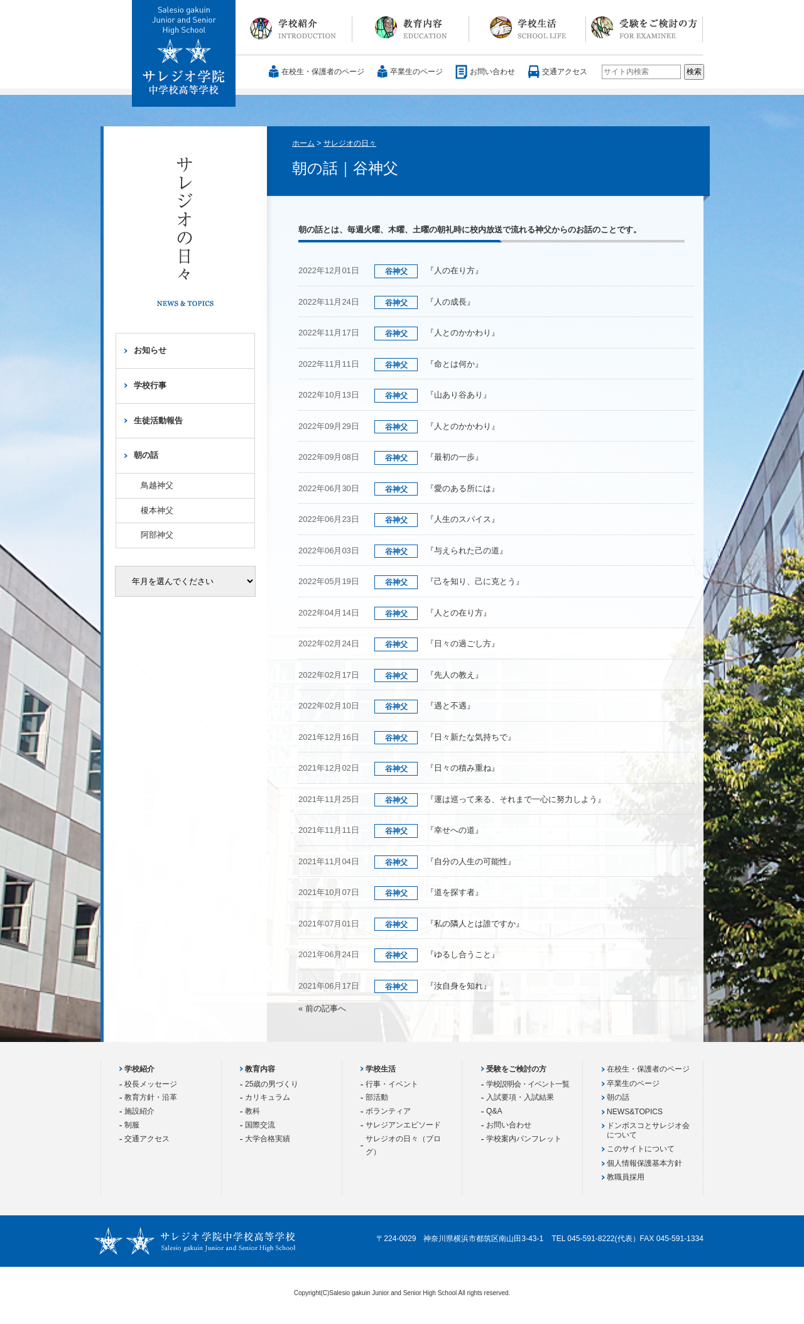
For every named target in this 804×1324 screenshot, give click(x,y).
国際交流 (260, 1125)
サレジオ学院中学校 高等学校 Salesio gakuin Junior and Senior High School (184, 54)
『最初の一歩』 (454, 457)
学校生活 (527, 27)
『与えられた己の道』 (467, 550)
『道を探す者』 (454, 892)
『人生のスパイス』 (462, 519)
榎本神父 (157, 510)
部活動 (377, 1097)
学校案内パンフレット (524, 1138)
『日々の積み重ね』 (462, 768)
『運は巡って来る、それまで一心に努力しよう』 (516, 799)
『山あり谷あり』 (458, 394)
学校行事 (150, 385)
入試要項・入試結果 (520, 1097)
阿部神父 (157, 535)
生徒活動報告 (158, 420)
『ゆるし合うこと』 (462, 954)
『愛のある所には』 (462, 488)
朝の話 (146, 455)
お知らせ (150, 350)
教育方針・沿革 (150, 1097)
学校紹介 (294, 27)
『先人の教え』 (454, 675)
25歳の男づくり (271, 1084)
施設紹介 (139, 1111)
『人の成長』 (454, 302)
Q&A (494, 1111)
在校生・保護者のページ (322, 71)
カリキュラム (267, 1097)
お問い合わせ (492, 71)
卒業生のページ (416, 71)
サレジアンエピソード (403, 1125)
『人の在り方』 (454, 270)
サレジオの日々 (349, 143)
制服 (131, 1125)
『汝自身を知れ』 (458, 985)
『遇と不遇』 (450, 705)
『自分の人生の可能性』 (471, 861)
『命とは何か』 (454, 364)
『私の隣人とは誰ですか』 (475, 923)
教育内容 (410, 27)
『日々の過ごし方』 (462, 643)
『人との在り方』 (458, 612)
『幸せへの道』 (454, 830)
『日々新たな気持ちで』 (471, 737)
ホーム (303, 143)
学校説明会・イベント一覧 (527, 1084)
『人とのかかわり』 (462, 332)
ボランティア (388, 1111)
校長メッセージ (150, 1084)
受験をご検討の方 (644, 27)
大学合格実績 (267, 1138)
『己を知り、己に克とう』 (475, 581)
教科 (252, 1111)
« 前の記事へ (322, 1008)
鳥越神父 (157, 485)
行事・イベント (392, 1084)
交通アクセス (564, 71)
